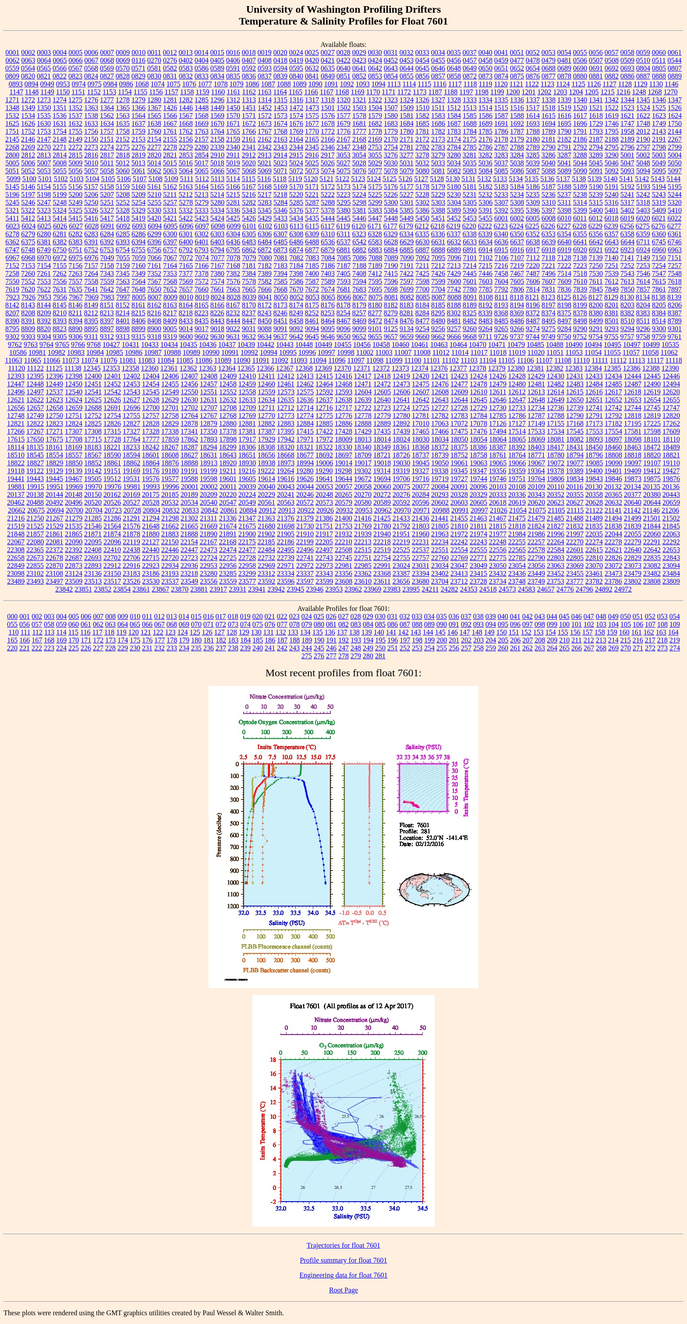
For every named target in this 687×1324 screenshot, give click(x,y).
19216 (246, 471)
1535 (44, 115)
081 (331, 624)
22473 (208, 549)
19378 (555, 471)
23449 (536, 573)
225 (73, 648)
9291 (596, 328)
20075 (401, 486)
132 (281, 632)
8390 (12, 321)
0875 (517, 76)
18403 (536, 447)
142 (403, 632)
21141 (613, 510)
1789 (549, 131)
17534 (555, 431)
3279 (438, 155)
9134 (407, 328)
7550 (12, 281)
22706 (131, 557)
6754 (123, 249)
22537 (420, 549)
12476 (440, 384)
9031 (249, 328)
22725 (228, 557)
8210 (60, 313)
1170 (373, 92)
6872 (265, 249)
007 (98, 616)
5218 (280, 194)
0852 (359, 76)
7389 (265, 273)
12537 (54, 392)
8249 (296, 313)
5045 (596, 163)
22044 (613, 534)
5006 (28, 163)
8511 (643, 321)
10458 (381, 344)
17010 (420, 423)
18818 (632, 455)
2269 (28, 147)
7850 (627, 289)
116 (85, 632)
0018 (249, 52)
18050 (459, 439)
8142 (12, 305)
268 (601, 648)
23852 (102, 589)
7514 (564, 273)
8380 (596, 313)
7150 (659, 257)
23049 (478, 565)
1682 (375, 123)
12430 (555, 376)
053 (662, 616)
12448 (35, 384)
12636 (305, 399)
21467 (497, 518)
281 (380, 656)
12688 (93, 407)
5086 (517, 171)
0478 (533, 60)
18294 (208, 447)
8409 (170, 321)
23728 (478, 581)
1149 (47, 92)
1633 (91, 123)
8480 (438, 321)
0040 (485, 52)
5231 (470, 194)
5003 (659, 155)
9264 (485, 328)
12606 (401, 392)
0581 (154, 68)
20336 (517, 494)
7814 (533, 289)
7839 (580, 289)
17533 (536, 431)
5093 (627, 171)
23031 (420, 565)
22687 (73, 557)
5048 (643, 163)
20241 (285, 494)
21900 (247, 534)
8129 (611, 297)
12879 (208, 423)
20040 (266, 486)
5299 (375, 202)
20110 (555, 486)
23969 (372, 589)
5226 (391, 194)
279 (356, 656)
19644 (343, 478)
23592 (266, 581)
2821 (170, 155)
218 (662, 640)
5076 (359, 171)
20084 (440, 486)
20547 (228, 502)
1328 (454, 99)
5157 (91, 186)
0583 (186, 68)
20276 (401, 494)
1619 (612, 115)
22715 (150, 557)
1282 (186, 99)
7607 (549, 281)
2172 (422, 139)
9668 (470, 336)
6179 (406, 226)
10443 (285, 344)
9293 (612, 328)
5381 (359, 210)
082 (343, 624)
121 (146, 632)
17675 (54, 439)
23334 (285, 573)
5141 (626, 178)
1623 (659, 115)
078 (294, 624)
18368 (420, 447)
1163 (264, 92)
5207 (107, 194)
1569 (217, 115)
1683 (391, 123)
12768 (228, 415)
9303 (28, 336)
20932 (344, 510)
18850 (73, 463)
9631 (233, 336)
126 (207, 632)
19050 (440, 463)
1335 (501, 99)
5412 (28, 218)
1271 (12, 99)
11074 (89, 360)
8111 (501, 297)
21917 (324, 534)
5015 (170, 163)
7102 (486, 257)
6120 (359, 226)
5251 (107, 202)
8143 (28, 305)
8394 (75, 321)
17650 (35, 439)
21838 (613, 526)
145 (440, 632)
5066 (217, 171)
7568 (170, 281)
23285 (228, 573)
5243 (659, 194)
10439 (246, 344)
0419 (296, 60)
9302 (13, 336)
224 (61, 648)
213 (601, 640)
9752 (580, 336)
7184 (296, 265)
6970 (44, 257)
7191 (407, 265)
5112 (202, 178)
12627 (131, 399)
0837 (265, 76)
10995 (288, 352)
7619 (12, 289)
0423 (359, 60)
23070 (594, 565)
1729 (596, 123)
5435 (312, 218)
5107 (140, 178)
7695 (375, 289)
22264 (555, 542)
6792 (186, 249)
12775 (324, 415)
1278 (123, 99)
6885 (407, 249)
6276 (659, 226)
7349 (138, 273)
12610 (478, 392)
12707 (208, 407)
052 (650, 616)
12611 (497, 392)
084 (368, 624)
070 (196, 624)
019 (245, 616)
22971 (285, 565)
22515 (363, 549)
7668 (280, 289)
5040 (549, 163)
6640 (564, 242)
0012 (170, 52)
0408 (265, 60)
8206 (675, 305)
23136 (93, 573)
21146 (651, 510)
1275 (75, 99)
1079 (237, 84)
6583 (375, 242)
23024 (401, 565)
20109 (536, 486)
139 (366, 632)
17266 (16, 431)
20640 (632, 502)
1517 (533, 107)
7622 (44, 289)
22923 (150, 565)
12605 (382, 392)
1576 (328, 115)
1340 (580, 99)
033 (417, 616)
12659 (73, 407)
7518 (580, 273)
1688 (470, 123)
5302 (422, 202)
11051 (554, 352)
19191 (189, 471)
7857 (643, 289)
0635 (328, 68)
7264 (91, 273)
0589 (217, 68)
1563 (123, 115)
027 (343, 616)
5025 (312, 163)
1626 (28, 123)
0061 (675, 52)
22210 (343, 542)
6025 (44, 226)
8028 (234, 297)
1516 (517, 107)
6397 (170, 242)
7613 (627, 281)
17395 (285, 431)
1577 (343, 115)
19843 (594, 478)
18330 (343, 447)
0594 (280, 68)
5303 (438, 202)
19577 (170, 478)
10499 (651, 344)
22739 (285, 557)
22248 (497, 542)
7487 (533, 273)
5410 (675, 210)
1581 (407, 115)
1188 (450, 92)
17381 (247, 431)
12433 (594, 376)
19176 (150, 471)
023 (294, 616)
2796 (627, 147)
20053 (324, 486)
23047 (459, 565)
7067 (170, 257)
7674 (328, 289)
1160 (218, 92)
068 (171, 624)
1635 (123, 123)
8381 (612, 313)
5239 (596, 194)
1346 (659, 99)
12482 (555, 384)
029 (368, 616)
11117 (655, 360)
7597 (407, 281)
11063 (13, 360)
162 (649, 632)
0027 (328, 52)
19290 (324, 471)
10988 (172, 352)
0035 (454, 52)
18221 (112, 447)
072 (221, 624)
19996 (170, 486)
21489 (594, 518)
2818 (123, 155)
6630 (422, 242)
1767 (265, 131)
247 (343, 648)
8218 (186, 313)
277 (331, 656)
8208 (28, 313)
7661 (217, 289)
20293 (440, 494)
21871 (93, 534)
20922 (306, 510)
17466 (440, 431)
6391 (91, 242)
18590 (112, 455)
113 (49, 632)
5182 (485, 186)
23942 (276, 589)
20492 (54, 502)
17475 (459, 431)
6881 (343, 249)
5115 (248, 178)
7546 (643, 273)
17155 (555, 423)
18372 (440, 447)
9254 (422, 328)
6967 (13, 257)
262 (527, 648)
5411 (12, 218)
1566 (170, 115)
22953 (208, 565)
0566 (60, 68)
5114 (233, 178)
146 (452, 632)
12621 (16, 399)
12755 (131, 415)
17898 (228, 439)
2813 (44, 155)
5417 (107, 218)
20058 (363, 486)
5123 (358, 178)
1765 (233, 131)
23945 (295, 589)
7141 (627, 257)
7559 (107, 281)
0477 (517, 60)
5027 (343, 163)
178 (171, 640)
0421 (328, 60)
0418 (280, 60)
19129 (54, 471)
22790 (536, 557)
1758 (123, 131)
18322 (324, 447)
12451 (93, 384)
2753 (375, 147)
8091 (470, 297)
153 (538, 632)
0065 (60, 60)
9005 (170, 328)
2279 (186, 147)
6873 (280, 249)
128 (232, 632)
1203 (560, 92)
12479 (497, 384)
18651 (247, 455)
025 (319, 616)
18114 (15, 447)
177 (159, 640)
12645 (478, 399)
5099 (14, 178)
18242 (150, 447)
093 (478, 624)
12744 (632, 407)
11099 (393, 360)
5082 (454, 171)
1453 (280, 107)
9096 (343, 328)
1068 (142, 84)
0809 (12, 76)
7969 (92, 297)
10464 (458, 344)
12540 (73, 392)
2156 (186, 139)
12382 (554, 368)
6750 (60, 249)
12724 (401, 407)
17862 (189, 439)
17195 (632, 423)
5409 (659, 210)
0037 (470, 52)
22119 (131, 542)
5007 (44, 163)
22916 (131, 565)
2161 (249, 139)
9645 (312, 336)
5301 (407, 202)
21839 (632, 526)
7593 (343, 281)
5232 (485, 194)
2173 (438, 139)
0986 (126, 84)
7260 (28, 273)
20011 (228, 486)
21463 (478, 518)
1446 (186, 107)
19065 (497, 463)
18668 (285, 455)
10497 (632, 344)
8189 (470, 305)
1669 (202, 123)
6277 (674, 226)
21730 (305, 526)
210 (564, 640)
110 (13, 632)
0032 (407, 52)
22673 (35, 557)
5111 (187, 178)
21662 (170, 526)
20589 (382, 502)
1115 (424, 84)
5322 (28, 210)
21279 (73, 518)
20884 (248, 510)
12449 (54, 384)
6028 (92, 226)
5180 (454, 186)
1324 (407, 99)
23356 (343, 573)
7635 (75, 289)
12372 (381, 368)
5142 (642, 178)
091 (454, 624)
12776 (343, 415)
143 (416, 632)
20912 (267, 510)
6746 (675, 242)
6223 (501, 226)
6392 (107, 242)
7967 (76, 297)
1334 (485, 99)
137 (342, 632)
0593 (265, 68)
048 (601, 616)
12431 (575, 376)
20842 (209, 510)
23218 (189, 573)
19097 (632, 463)
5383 (375, 210)
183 (233, 640)
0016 (233, 52)
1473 (312, 107)
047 (589, 616)
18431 (575, 447)
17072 (459, 423)
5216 (249, 194)
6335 (422, 234)
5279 (202, 202)
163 (661, 632)
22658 (16, 557)
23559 (228, 581)
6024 (28, 226)
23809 (671, 581)
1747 (627, 123)
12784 (478, 415)
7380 (217, 273)
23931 (237, 589)
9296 (643, 328)
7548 (675, 273)
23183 (131, 573)
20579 (343, 502)
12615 (575, 392)
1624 (675, 115)
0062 (13, 60)
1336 (517, 99)
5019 (233, 163)
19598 (208, 478)
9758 (643, 336)
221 (24, 648)
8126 (580, 297)
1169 (357, 92)
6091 (107, 226)
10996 (307, 352)
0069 (123, 60)
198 (417, 640)
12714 (305, 407)
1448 (202, 107)
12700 (150, 407)
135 (317, 632)
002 (37, 616)
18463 (632, 447)
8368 (501, 313)
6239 (611, 226)
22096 (112, 542)
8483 (485, 321)
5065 (202, 171)
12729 (478, 407)
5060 (123, 171)
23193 (170, 573)
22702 (112, 557)
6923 (627, 249)
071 (208, 624)
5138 (579, 178)
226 (86, 648)
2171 (407, 139)
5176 (391, 186)
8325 (470, 313)
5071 (280, 171)
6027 (76, 226)
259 (490, 648)
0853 (375, 76)
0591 (233, 68)
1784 (470, 131)
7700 (422, 289)
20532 (170, 502)
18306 (247, 447)
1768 (280, 131)
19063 (478, 463)
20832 (171, 510)
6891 (470, 249)
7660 (202, 289)
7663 (233, 289)
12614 (555, 392)
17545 (575, 431)
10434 (169, 344)
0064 (44, 60)
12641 (401, 399)
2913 (265, 155)
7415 (391, 273)
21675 (247, 526)
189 (306, 640)
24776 (565, 589)
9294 (627, 328)
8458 (296, 321)
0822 (60, 76)
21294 (150, 518)
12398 (73, 376)
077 (282, 624)
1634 (107, 123)
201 (454, 640)
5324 (60, 210)
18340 (363, 447)
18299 (228, 447)
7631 (60, 289)
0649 (470, 68)
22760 (440, 557)
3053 (343, 155)
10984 (95, 352)
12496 (16, 392)
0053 (549, 52)
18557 (73, 455)
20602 (440, 502)
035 (441, 616)
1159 (202, 92)
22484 (266, 549)
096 (515, 624)
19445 (54, 478)
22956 (228, 565)
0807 (675, 68)
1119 (485, 84)
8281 (407, 313)
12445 (652, 376)
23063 (555, 565)
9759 (659, 336)
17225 (652, 423)
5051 (12, 171)
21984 (517, 534)
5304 (454, 202)
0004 (60, 52)
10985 (114, 352)
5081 (438, 171)
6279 (28, 234)
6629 (407, 242)
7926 (28, 297)
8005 (139, 297)
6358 (627, 234)
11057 (631, 352)
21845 (671, 526)
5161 (154, 186)
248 (356, 648)
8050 (281, 297)
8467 (343, 321)
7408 (359, 273)
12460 (266, 384)
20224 (247, 494)
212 (589, 640)
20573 (324, 502)
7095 (439, 257)
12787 (536, 415)
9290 (580, 328)
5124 (374, 178)
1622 (643, 115)
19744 (478, 478)
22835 (652, 557)
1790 (564, 131)
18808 (613, 455)
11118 (674, 360)
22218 (382, 542)
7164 (170, 265)
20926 (325, 510)
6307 (280, 234)
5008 (60, 163)
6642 (596, 242)
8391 (28, 321)
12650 (575, 399)
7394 (280, 273)
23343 (324, 573)
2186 (580, 139)
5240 (612, 194)
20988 (441, 510)
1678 (328, 123)
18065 (517, 439)
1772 (328, 131)
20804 (151, 510)
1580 (391, 115)
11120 (16, 368)
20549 (247, 502)
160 (624, 632)
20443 (671, 494)
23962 (353, 589)
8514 (659, 321)
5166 (233, 186)
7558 (91, 281)
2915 (296, 155)
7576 (233, 281)
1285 (202, 99)
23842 (64, 589)
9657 (391, 336)
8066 (344, 297)
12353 (111, 368)
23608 (343, 581)
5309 (533, 202)
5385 (407, 210)
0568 (91, 68)
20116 (574, 486)
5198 (44, 194)
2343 (280, 147)
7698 (391, 289)
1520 (580, 107)
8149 (91, 305)
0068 (107, 60)
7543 (627, 273)
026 (331, 616)
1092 (347, 84)
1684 (407, 123)
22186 (285, 542)
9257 (454, 328)
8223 (202, 313)
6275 (643, 226)
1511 (438, 107)
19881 (16, 486)
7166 (202, 265)
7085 (344, 257)
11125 (54, 368)
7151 (674, 257)
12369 (323, 368)
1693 (533, 123)
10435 (188, 344)
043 (540, 616)
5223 (343, 194)
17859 (170, 439)
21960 (420, 534)
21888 (189, 534)
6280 (44, 234)
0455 (438, 60)
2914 (280, 155)
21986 (536, 534)
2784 (454, 147)
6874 (296, 249)
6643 (612, 242)
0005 (75, 52)
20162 (112, 494)
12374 (419, 368)
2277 (154, 147)
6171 (375, 226)
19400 (593, 471)
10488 (554, 344)
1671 (233, 123)
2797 (643, 147)
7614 (643, 281)
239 (245, 648)
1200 (513, 92)
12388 (651, 368)
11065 (32, 360)
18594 (131, 455)
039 (490, 616)
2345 (312, 147)
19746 (497, 478)
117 (97, 632)
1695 (564, 123)
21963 (440, 534)
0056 (596, 52)
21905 (285, 534)
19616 (285, 478)
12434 (613, 376)
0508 (612, 60)
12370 (342, 368)
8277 (375, 313)
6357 (612, 234)
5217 (265, 194)
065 (135, 624)
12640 (382, 399)
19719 (440, 478)
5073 (312, 171)
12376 (439, 368)
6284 (107, 234)
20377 (632, 494)
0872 (470, 76)
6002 (517, 218)
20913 (286, 510)
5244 (675, 194)
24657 (546, 589)
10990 (211, 352)
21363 (266, 518)
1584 (454, 115)
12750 (54, 415)
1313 (249, 99)
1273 (44, 99)
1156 (156, 92)
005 (73, 616)
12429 (536, 376)
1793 (596, 131)
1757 (107, 131)
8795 (12, 328)
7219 (517, 265)
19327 (420, 471)
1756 (91, 131)
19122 (35, 471)
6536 (328, 242)
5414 (60, 218)
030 (380, 616)
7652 (170, 289)
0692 (612, 68)
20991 (460, 510)
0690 (580, 68)
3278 (422, 155)
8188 (454, 305)
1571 (249, 115)
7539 (612, 273)
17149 (536, 423)
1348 (12, 107)
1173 (419, 92)
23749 (536, 581)
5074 (328, 171)
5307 (501, 202)
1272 (28, 99)
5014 (154, 163)
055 (12, 624)
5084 (485, 171)
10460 (400, 344)
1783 (454, 131)
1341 (596, 99)
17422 (324, 431)
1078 (221, 84)
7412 (375, 273)
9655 (375, 336)
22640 (632, 549)
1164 (280, 92)
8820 (44, 328)
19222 (266, 471)
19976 (112, 486)
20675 (36, 510)
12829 (170, 423)
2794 (596, 147)
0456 (454, 60)
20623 (555, 502)
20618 (497, 502)
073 (233, 624)
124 (182, 632)
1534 (28, 115)
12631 (208, 399)
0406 (233, 60)
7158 (107, 265)
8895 (91, 328)
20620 (536, 502)
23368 (382, 573)
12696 (131, 407)
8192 (485, 305)
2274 (107, 147)
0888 (659, 76)
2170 (391, 139)
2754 (391, 147)
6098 (218, 226)
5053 (44, 171)
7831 (549, 289)
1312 (233, 99)
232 (159, 648)
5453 (470, 218)
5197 (28, 194)
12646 (497, 399)
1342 (612, 99)
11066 (51, 360)
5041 (564, 163)
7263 (75, 273)
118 (109, 632)
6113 (296, 226)
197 (405, 640)
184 (245, 640)
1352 (75, 107)
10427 (111, 344)
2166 (328, 139)
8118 (517, 297)
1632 (75, 123)
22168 (228, 542)
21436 (420, 518)
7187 (343, 265)
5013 (138, 163)
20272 (382, 494)
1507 (391, 107)
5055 (60, 171)
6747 (12, 249)
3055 (375, 155)
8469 (359, 321)
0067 (92, 60)
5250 (91, 202)
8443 (217, 321)
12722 (363, 407)
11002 (364, 352)
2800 (12, 155)
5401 (612, 210)
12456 (189, 384)
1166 (311, 92)
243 (294, 648)
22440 (150, 549)
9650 (343, 336)
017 (221, 616)
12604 (363, 392)
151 (514, 632)
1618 (596, 115)
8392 (44, 321)
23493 (35, 581)
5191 (612, 186)
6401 (202, 242)
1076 (189, 84)
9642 (296, 336)
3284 (517, 155)
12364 (227, 368)
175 (135, 640)
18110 (671, 439)
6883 (375, 249)
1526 (675, 107)
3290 (612, 155)
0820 (28, 76)
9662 (438, 336)
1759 (138, 131)
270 (625, 648)
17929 (266, 439)
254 (429, 648)
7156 (75, 265)
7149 (643, 257)
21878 (131, 534)
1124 (563, 84)
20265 (343, 494)
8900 (154, 328)
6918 (549, 249)
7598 (422, 281)
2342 (265, 147)
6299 (154, 234)
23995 (411, 589)
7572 (202, 281)
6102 (265, 226)
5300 (391, 202)
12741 (594, 407)
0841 (312, 76)
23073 (632, 565)
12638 (343, 399)
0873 (485, 76)
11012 (441, 352)
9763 (31, 344)
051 (638, 616)
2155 (170, 139)
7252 (627, 265)
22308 (16, 549)
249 (368, 648)
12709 (247, 407)
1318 (328, 99)
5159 (123, 186)
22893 (93, 565)
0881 (596, 76)
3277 (407, 155)
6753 (107, 249)
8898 (123, 328)
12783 (459, 415)
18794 (575, 455)
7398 (296, 273)
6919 (564, 249)
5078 (391, 171)
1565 (154, 115)
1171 (388, 92)
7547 (659, 273)
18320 (285, 447)
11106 (525, 360)
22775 (497, 557)
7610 (580, 281)
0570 (123, 68)
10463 (439, 344)
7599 (438, 281)
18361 (401, 447)
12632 (228, 399)
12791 (594, 415)
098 (540, 624)
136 (330, 632)
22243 (478, 542)
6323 (359, 234)
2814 (60, 155)
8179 (359, 305)
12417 (363, 376)
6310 (328, 234)
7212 (438, 265)
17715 (93, 439)
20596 (420, 502)
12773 (285, 415)
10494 (593, 344)
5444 (328, 218)
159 (612, 632)
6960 (659, 249)
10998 (345, 352)
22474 (228, 549)
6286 (138, 234)
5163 (186, 186)
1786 (501, 131)
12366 (265, 368)
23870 (179, 589)
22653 (671, 549)
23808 (652, 581)
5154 (44, 186)
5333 (202, 210)
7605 (517, 281)
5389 (454, 210)
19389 (574, 471)
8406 (138, 321)
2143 (659, 131)
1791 (580, 131)
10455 (342, 344)
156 (575, 632)
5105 (108, 178)
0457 (470, 60)
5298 (359, 202)
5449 (407, 218)
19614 (266, 478)
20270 (363, 494)
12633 (247, 399)
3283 (501, 155)
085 (380, 624)
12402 (131, 376)
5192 (627, 186)
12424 (478, 376)
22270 (575, 542)
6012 (595, 218)
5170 (296, 186)
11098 (374, 360)
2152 (123, 139)
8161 (138, 305)
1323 (391, 99)
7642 (107, 289)
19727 (459, 478)
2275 (123, 147)
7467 (517, 273)
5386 (422, 210)
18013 (363, 439)
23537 (170, 581)
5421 (170, 218)
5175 (375, 186)
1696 (580, 123)
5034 (454, 163)
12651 (594, 399)
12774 (305, 415)
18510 (16, 455)
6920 (580, 249)
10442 (265, 344)
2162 (265, 139)
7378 (202, 273)
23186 (150, 573)
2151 (107, 139)
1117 (455, 84)
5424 (217, 218)
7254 (659, 265)
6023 (13, 226)
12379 (497, 368)
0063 (28, 60)
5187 (549, 186)
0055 (580, 52)
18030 (420, 439)
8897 (107, 328)
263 (540, 648)
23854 (122, 589)
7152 (12, 265)
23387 (401, 573)
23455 (575, 573)
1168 (342, 92)
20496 (73, 502)
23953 (334, 589)
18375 (459, 447)
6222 (485, 226)
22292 (671, 542)
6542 (359, 242)
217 (650, 640)
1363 (91, 107)
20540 (208, 502)
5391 (485, 210)
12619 (652, 392)
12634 (266, 399)
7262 (60, 273)
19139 (73, 471)
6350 (517, 234)
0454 (422, 60)
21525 (35, 526)
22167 (208, 542)
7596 (391, 281)
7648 (138, 289)
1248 (639, 92)
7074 (202, 257)
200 (441, 640)
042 (527, 616)
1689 (485, 123)
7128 (564, 257)
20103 (497, 486)
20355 (575, 494)
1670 (217, 123)
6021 (659, 218)
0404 (202, 60)
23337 (305, 573)
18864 (150, 463)
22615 (594, 549)
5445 (343, 218)
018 (233, 616)
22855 (35, 565)
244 (306, 648)
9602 (202, 336)
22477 (247, 549)
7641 (91, 289)
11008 (421, 352)
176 (147, 640)
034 (429, 616)
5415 (75, 218)
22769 (459, 557)
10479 (516, 344)
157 (587, 632)
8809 (28, 328)
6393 (123, 242)
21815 (497, 526)
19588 (189, 478)
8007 (155, 297)
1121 (516, 84)
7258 (12, 273)
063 (110, 624)
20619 (517, 502)
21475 (517, 518)
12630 (189, 399)
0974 (79, 84)
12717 (343, 407)
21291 (131, 518)
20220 (228, 494)
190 (319, 640)
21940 (382, 534)
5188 (564, 186)
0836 (249, 76)
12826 (112, 423)
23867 (160, 589)
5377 (312, 210)
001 (24, 616)
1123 (547, 84)
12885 (324, 423)
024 (306, 616)
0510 (643, 60)
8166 (217, 305)
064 (122, 624)
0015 (217, 52)
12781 (420, 415)
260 (503, 648)
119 (121, 632)
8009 (170, 297)
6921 (596, 249)
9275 (549, 328)
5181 (470, 186)
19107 (652, 463)
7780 (470, 289)
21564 (112, 526)
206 (515, 640)
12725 (420, 407)
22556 (497, 549)
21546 (93, 526)
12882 (266, 423)
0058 (627, 52)
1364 (107, 107)
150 (501, 632)
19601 (228, 478)
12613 (536, 392)
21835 (594, 526)
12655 (671, 399)
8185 (438, 305)
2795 (612, 147)
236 (208, 648)
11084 (165, 360)
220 (12, 648)
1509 (407, 107)
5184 (517, 186)
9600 (186, 336)
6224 (517, 226)
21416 (363, 518)
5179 (438, 186)
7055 (123, 257)
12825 (93, 423)
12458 (228, 384)
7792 (501, 289)
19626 (305, 478)
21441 (440, 518)
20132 (613, 486)
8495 (549, 321)
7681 (343, 289)
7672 (312, 289)
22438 (131, 549)
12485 (613, 384)
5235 (533, 194)
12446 (671, 376)
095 (503, 624)
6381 (44, 242)
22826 (613, 557)
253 (417, 648)
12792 (613, 415)
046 (576, 616)
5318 (643, 202)
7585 (280, 281)
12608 (440, 392)
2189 (627, 139)
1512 (454, 107)
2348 (359, 147)
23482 (652, 573)
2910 (217, 155)
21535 (73, 526)
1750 (675, 123)
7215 (485, 265)
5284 (280, 202)
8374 (549, 313)
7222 (564, 265)
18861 (112, 463)
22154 (189, 542)
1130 (655, 84)
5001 (627, 155)
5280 (217, 202)
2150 (91, 139)
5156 (75, 186)
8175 (312, 305)
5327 (107, 210)
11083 (146, 360)
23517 (112, 581)
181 (208, 640)
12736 (555, 407)
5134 (516, 178)
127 (219, 632)
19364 (536, 471)
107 (650, 624)
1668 (186, 123)
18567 (93, 455)
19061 (459, 463)
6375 (28, 242)
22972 (305, 565)
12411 (266, 376)
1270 (671, 92)
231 (147, 648)
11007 (402, 352)
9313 (123, 336)
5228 (422, 194)
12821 (16, 423)
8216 (154, 313)
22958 (247, 565)
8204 (643, 305)
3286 (549, 155)
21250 (35, 518)
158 (600, 632)
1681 (359, 123)
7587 (312, 281)
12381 (535, 368)
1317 (312, 99)
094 (490, 624)
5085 (501, 171)
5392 (501, 210)
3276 (391, 155)
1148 (32, 92)
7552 (28, 281)
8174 (296, 305)
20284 (420, 494)
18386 (478, 447)
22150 (170, 542)
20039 (247, 486)
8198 (564, 305)
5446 (359, 218)
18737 (420, 455)
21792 (401, 526)
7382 (233, 273)
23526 (131, 581)
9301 (675, 328)
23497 (54, 581)
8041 (265, 297)
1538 (91, 115)
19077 (575, 463)
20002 (209, 486)
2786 (485, 147)
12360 (150, 368)
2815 (75, 155)
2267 (675, 139)
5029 (375, 163)
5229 (438, 194)
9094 (312, 328)
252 (405, 648)
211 (576, 640)
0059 (643, 52)
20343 (536, 494)
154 (550, 632)
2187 (596, 139)
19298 (343, 471)
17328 (150, 431)
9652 (359, 336)
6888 (438, 249)
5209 (138, 194)
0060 (659, 52)
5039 (533, 163)
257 (466, 648)
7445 (470, 273)
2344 (296, 147)
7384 (249, 273)
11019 (516, 352)
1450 (233, 107)
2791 (564, 147)
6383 (75, 242)
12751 (73, 415)
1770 (312, 131)
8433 (186, 321)
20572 (305, 502)
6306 (265, 234)
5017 (202, 163)
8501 (612, 321)
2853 (186, 155)
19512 (112, 478)
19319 (401, 471)
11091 (260, 360)
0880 (580, 76)
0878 (564, 76)
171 (86, 640)
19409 (632, 471)
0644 (407, 68)
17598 (652, 431)
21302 (189, 518)
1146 (671, 84)
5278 (186, 202)
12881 (247, 423)
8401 (123, 321)
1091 (331, 84)
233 (171, 648)
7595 (375, 281)
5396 (533, 210)
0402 (186, 60)
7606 (533, 281)
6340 (501, 234)
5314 (580, 202)
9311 (91, 336)
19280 (304, 471)
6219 (453, 226)
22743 (324, 557)
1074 (158, 84)
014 (184, 616)
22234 (440, 542)
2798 (659, 147)
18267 (170, 447)
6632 (454, 242)
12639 (363, 399)
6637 (517, 242)
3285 (533, 155)
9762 (15, 344)
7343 (107, 273)
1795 (612, 131)
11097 (356, 360)
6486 (296, 242)
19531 (131, 478)
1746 (612, 123)
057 (37, 624)
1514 (485, 107)
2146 (28, 139)
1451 (249, 107)
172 (98, 640)
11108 (562, 360)
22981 (343, 565)
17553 (594, 431)
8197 (549, 305)
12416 (343, 376)
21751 (324, 526)
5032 (422, 163)
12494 (671, 384)
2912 (249, 155)
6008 (549, 218)
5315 (596, 202)
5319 (659, 202)
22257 (536, 542)
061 (86, 624)
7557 (75, 281)
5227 (407, 194)
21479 (536, 518)
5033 (438, 163)
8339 (485, 313)
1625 (12, 123)
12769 (247, 415)
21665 (189, 526)
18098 (632, 439)
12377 (458, 368)
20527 (131, 502)
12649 (555, 399)
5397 (549, 210)
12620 (671, 392)
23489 (16, 581)
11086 (203, 360)
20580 (363, 502)
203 (478, 640)
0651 (501, 68)
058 (49, 624)
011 (147, 616)
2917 (328, 155)
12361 (169, 368)
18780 (555, 455)
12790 (575, 415)
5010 (91, 163)
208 (540, 640)
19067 (536, 463)
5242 (643, 194)
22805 (575, 557)
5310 (549, 202)
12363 (207, 368)
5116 (264, 178)
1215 (608, 92)
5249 (75, 202)
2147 (44, 139)
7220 (533, 265)
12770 (266, 415)
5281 (233, 202)
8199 (580, 305)
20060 (382, 486)
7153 (28, 265)
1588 (517, 115)
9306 (76, 336)
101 (576, 624)
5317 (627, 202)
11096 (336, 360)
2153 (138, 139)
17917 (247, 439)
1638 (154, 123)
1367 (154, 107)
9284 (564, 328)
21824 (536, 526)
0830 (154, 76)
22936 (189, 565)
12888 (363, 423)
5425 (233, 218)
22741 (305, 557)
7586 (296, 281)
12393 (16, 376)
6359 (643, 234)
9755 (611, 336)
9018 (217, 328)
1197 (466, 92)
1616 (564, 115)
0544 (674, 60)
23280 (208, 573)
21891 (228, 534)
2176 (485, 139)
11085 (184, 360)
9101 (375, 328)
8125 (564, 297)
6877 (312, 249)
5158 (107, 186)
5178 (422, 186)
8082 (407, 297)
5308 (517, 202)
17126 (497, 423)
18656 (266, 455)
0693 (627, 68)
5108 (156, 178)
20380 (652, 494)
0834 (217, 76)
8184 (422, 305)
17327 (131, 431)
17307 (73, 431)
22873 (73, 565)
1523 (627, 107)
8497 (564, 321)
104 (613, 624)
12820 (671, 415)
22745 (343, 557)
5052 (28, 171)
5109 (171, 178)
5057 (91, 171)
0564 (28, 68)
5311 (564, 202)
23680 (420, 581)
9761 (674, 336)
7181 (249, 265)
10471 (497, 344)
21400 (343, 518)
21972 (459, 534)
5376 (296, 210)
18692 (324, 455)
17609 (671, 431)
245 (319, 648)
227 (98, 648)
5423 (202, 218)
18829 (54, 463)
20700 (74, 510)
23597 (305, 581)
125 (195, 632)
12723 (382, 407)
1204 (576, 92)
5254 (138, 202)
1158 (187, 92)
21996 (555, 534)
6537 (343, 242)
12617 (613, 392)
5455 (485, 218)
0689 (564, 68)
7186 (328, 265)
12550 (189, 392)
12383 (574, 368)
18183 (93, 447)
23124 (73, 573)
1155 (140, 92)
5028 (359, 163)
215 (625, 640)
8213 (107, 313)
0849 (328, 76)
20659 (671, 502)
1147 (16, 92)
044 (552, 616)
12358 (130, 368)
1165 (295, 92)
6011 (580, 218)
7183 (280, 265)
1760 (154, 131)
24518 (488, 589)
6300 (170, 234)
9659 (407, 336)
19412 (651, 471)
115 (73, 632)
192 (343, 640)
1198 (482, 92)
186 (270, 640)
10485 (535, 344)
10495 (612, 344)
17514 (517, 431)
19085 (594, 463)
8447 (249, 321)
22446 (170, 549)
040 (503, 616)
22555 (478, 549)
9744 (532, 336)
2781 (407, 147)
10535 (670, 344)
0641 (359, 68)
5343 (249, 210)
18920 (228, 463)
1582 (422, 115)
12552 (228, 392)
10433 (150, 344)
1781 (422, 131)
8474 (391, 321)
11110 (581, 360)
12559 (266, 392)
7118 (548, 257)
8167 (233, 305)
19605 (247, 478)
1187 (435, 92)
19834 (575, 478)
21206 (670, 510)
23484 (671, 573)
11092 (279, 360)
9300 (659, 328)
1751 (12, 131)
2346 (328, 147)
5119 (295, 178)
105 (625, 624)
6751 (75, 249)
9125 (391, 328)
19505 (93, 478)
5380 (343, 210)
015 (196, 616)
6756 (154, 249)
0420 (312, 60)
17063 (440, 423)
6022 (674, 218)
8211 (75, 313)
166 (24, 640)
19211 (227, 471)
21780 (382, 526)
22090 (73, 542)
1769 (296, 131)
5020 (249, 163)
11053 (574, 352)
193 (356, 640)
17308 (93, 431)
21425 (382, 518)
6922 (612, 249)
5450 (422, 218)
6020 (643, 218)
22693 (93, 557)
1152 (94, 92)
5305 (470, 202)
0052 (533, 52)
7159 (123, 265)
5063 (170, 171)
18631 (208, 455)
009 (122, 616)
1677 (312, 123)
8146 (75, 305)
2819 (138, 155)
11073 (70, 360)
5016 (186, 163)
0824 (91, 76)
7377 (186, 273)
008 (110, 616)
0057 (612, 52)
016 (208, 616)
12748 (16, 415)
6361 (675, 234)
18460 (613, 447)
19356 (497, 471)
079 (306, 624)
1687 (454, 123)
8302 (454, 313)
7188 (359, 265)
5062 (154, 171)
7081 (281, 257)
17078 (478, 423)
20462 (16, 502)
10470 (477, 344)
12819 (652, 415)
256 (454, 648)
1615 (549, 115)
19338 (439, 471)
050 (625, 616)
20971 (421, 510)
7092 (423, 257)
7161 (154, 265)
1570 (233, 115)
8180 (375, 305)
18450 (594, 447)
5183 (501, 186)
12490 (652, 384)
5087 (533, 171)
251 (392, 648)
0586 (202, 68)
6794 (217, 249)
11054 (593, 352)
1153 (109, 92)
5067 (233, 171)
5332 (186, 210)
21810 (459, 526)
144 (428, 632)
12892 (401, 423)
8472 (375, 321)
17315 (112, 431)
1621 (627, 115)
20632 (613, 502)
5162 (170, 186)
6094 (155, 226)
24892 (604, 589)
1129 (640, 84)
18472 (652, 447)
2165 (312, 139)
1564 (138, 115)
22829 (632, 557)
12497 (35, 392)
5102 (61, 178)
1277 (107, 99)
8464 (328, 321)
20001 (189, 486)
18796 (594, 455)
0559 (12, 68)
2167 (343, 139)
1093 (363, 84)
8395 (91, 321)
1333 (470, 99)
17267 (35, 431)
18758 (478, 455)
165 (12, 640)
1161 (233, 92)
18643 (228, 455)
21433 (401, 518)
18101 (652, 439)
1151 (78, 92)
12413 (305, 376)
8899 (138, 328)
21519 (16, 526)
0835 (233, 76)
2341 (249, 147)
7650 (154, 289)
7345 (123, 273)
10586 (18, 352)
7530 (596, 273)
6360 (659, 234)
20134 (632, 486)
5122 (342, 178)
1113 (394, 84)
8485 (501, 321)
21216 (16, 518)
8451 (280, 321)
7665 (249, 289)
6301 (186, 234)
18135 (35, 447)
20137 (16, 494)
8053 (312, 297)
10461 (419, 344)
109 (674, 624)
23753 (555, 581)
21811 (478, 526)
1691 (501, 123)
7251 (612, 265)
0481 (564, 60)
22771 (478, 557)
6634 (485, 242)
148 (477, 632)
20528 (150, 502)
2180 (533, 139)
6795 (233, 249)
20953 (363, 510)
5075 (343, 171)
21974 (478, 534)
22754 (382, 557)
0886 (627, 76)
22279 (632, 542)
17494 (497, 431)
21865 (73, 534)
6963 (675, 249)
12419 (401, 376)
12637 (324, 399)
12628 (150, 399)
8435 (202, 321)
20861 (228, 510)
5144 (673, 178)
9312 (107, 336)
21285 (93, 518)
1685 (422, 123)
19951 (55, 486)
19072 (555, 463)
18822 (16, 463)
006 (86, 616)
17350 (208, 431)
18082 (575, 439)
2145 (12, 139)
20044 (305, 486)
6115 (312, 226)
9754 (595, 336)
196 (392, 640)
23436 (517, 573)
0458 (485, 60)
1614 (533, 115)
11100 (412, 360)
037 (466, 616)
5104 (92, 178)
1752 (28, 131)
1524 (643, 107)
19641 (324, 478)
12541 (93, 392)
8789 (675, 321)
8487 (533, 321)
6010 (564, 218)
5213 (202, 194)
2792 (580, 147)
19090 (613, 463)
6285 (123, 234)
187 (282, 640)
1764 (217, 131)
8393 (60, 321)
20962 (383, 510)
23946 (314, 589)
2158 (217, 139)
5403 (643, 210)
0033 (422, 52)
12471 (363, 384)
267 (589, 648)
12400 (93, 376)
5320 (675, 202)
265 (564, 648)
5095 (659, 171)
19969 (74, 486)
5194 (659, 186)
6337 (454, 234)
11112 (618, 360)
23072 (613, 565)
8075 (375, 297)
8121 (532, 297)
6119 (343, 226)
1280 (154, 99)
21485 (555, 518)
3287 (564, 155)
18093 (594, 439)
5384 (391, 210)
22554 (459, 549)
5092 (612, 171)
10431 (130, 344)
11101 (431, 360)
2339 (217, 147)
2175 (470, 139)
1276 (91, 99)
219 (674, 640)
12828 (150, 423)
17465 (420, 431)
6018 (611, 218)
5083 (470, 171)
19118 (16, 471)
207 (527, 640)
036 (454, 616)
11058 (650, 352)
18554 (54, 455)
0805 (659, 68)
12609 (459, 392)
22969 (266, 565)
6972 (60, 257)
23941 (257, 589)
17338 (170, 431)
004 (61, 616)
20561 (266, 502)
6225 (532, 226)
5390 (470, 210)
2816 (91, 155)
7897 (675, 289)
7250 (596, 265)
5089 (564, 171)
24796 (584, 589)
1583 (438, 115)
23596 (285, 581)
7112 (533, 257)
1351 (60, 107)
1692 (517, 123)
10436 (207, 344)
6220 (469, 226)
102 (589, 624)
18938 (266, 463)
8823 (60, 328)
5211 (170, 194)
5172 (328, 186)
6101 (249, 226)
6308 (296, 234)
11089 (222, 360)
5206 (91, 194)
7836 (564, 289)
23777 (575, 581)
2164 (296, 139)
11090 (241, 360)
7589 (328, 281)
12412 (285, 376)
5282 (249, 202)
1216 (623, 92)
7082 (297, 257)
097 (527, 624)
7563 (123, 281)
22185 (266, 542)
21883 (170, 534)
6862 (249, 249)
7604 (501, 281)
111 (26, 632)
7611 (595, 281)
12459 (247, 384)
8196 (533, 305)
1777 (359, 131)
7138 (580, 257)
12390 (670, 368)
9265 (501, 328)
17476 (478, 431)
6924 (643, 249)
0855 (407, 76)
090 (441, 624)
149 (489, 632)
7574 (217, 281)
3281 (470, 155)
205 (503, 640)
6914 (485, 249)
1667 (170, 123)
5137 (563, 178)
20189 (189, 494)
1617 (580, 115)
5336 (233, 210)
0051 (517, 52)
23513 (93, 581)
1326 (422, 99)
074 (245, 624)
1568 (202, 115)
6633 (470, 242)
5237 (564, 194)
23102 (35, 573)
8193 (501, 305)
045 (564, 616)
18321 (305, 447)
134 (305, 632)
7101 (470, 257)
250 (380, 648)
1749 (659, 123)
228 (110, 648)
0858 (454, 76)
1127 (609, 84)
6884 (391, 249)
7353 (170, 273)
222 (37, 648)
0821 (44, 76)
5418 (123, 218)
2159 (233, 139)
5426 (249, 218)
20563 (285, 502)
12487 (632, 384)
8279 (391, 313)
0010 (138, 52)
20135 (651, 486)
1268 (655, 92)
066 (147, 624)
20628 (594, 502)
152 (526, 632)
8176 (328, 305)
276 (319, 656)
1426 (170, 107)
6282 (75, 234)
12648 (536, 399)
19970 (93, 486)
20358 (594, 494)
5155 (60, 186)
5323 (44, 210)
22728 (247, 557)
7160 (138, 265)
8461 (312, 321)
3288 (580, 155)
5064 (186, 171)
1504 (375, 107)
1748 (643, 123)
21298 (170, 518)
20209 (208, 494)
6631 (438, 242)
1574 (296, 115)
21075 (537, 510)
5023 (280, 163)
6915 (501, 249)
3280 (454, 155)
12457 (208, 384)
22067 (16, 542)
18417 (555, 447)
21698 (285, 526)
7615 (659, 281)
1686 (438, 123)
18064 (497, 439)
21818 (517, 526)
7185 (312, 265)
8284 (422, 313)
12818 (632, 415)
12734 (536, 407)
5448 (391, 218)
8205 (659, 305)
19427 (671, 471)
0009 (123, 52)
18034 (440, 439)
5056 (75, 171)
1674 (280, 123)
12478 (478, 384)
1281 (170, 99)
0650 (485, 68)
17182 (613, 423)
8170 (249, 305)
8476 (407, 321)
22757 (420, 557)
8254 (343, 313)
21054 (518, 510)
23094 (671, 565)
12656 (16, 407)
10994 (268, 352)
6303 (217, 234)
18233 (131, 447)
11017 (478, 352)
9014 (186, 328)
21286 (112, 518)
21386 (324, 518)
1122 (531, 84)
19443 (35, 478)
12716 (324, 407)
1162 (249, 92)
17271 (54, 431)
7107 (517, 257)
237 (221, 648)
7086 (360, 257)
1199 (497, 92)
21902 (266, 534)
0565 (44, 68)
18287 (189, 447)
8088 (454, 297)
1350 (44, 107)
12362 (188, 368)
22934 (170, 565)
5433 (280, 218)
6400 (186, 242)
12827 (131, 423)
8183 (407, 305)
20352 (555, 494)
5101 (45, 178)
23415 (478, 573)
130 (256, 632)
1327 (438, 99)
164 (673, 632)
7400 (312, 273)
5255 (154, 202)
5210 (154, 194)
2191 (659, 139)
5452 (454, 218)
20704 (94, 510)
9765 (62, 344)
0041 (501, 52)
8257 (359, 313)
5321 (12, 210)
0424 (375, 60)
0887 (643, 76)
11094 (317, 360)
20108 (517, 486)
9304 (44, 336)
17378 (228, 431)
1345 (643, 99)
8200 (596, 305)
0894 (32, 84)
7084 (328, 257)
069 (184, 624)
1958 (627, 131)
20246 (305, 494)
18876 (170, 463)
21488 (575, 518)
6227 (564, 226)
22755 (401, 557)
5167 (249, 186)
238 (233, 648)
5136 (547, 178)
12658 (54, 407)
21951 (401, 534)
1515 (501, 107)
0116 (138, 60)
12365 (246, 368)
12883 (285, 423)
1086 (252, 84)
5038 (517, 163)
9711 (485, 336)
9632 (249, 336)
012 (159, 616)
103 (601, 624)
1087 (268, 84)
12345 (92, 368)
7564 (138, 281)
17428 (343, 431)
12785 (497, 415)
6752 (91, 249)
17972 (324, 439)
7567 (154, 281)
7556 (60, 281)
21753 (343, 526)
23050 (497, 565)
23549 (189, 581)
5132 (484, 178)
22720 (170, 557)
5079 (407, 171)
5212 (186, 194)
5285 (296, 202)
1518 (549, 107)
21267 (54, 518)
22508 (343, 549)
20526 (112, 502)
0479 (549, 60)
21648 (150, 526)
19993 (151, 486)
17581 (632, 431)
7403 (328, 273)
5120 (311, 178)
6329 (391, 234)
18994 (305, 463)
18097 (613, 439)
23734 (497, 581)
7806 (517, 289)
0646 (438, 68)
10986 (133, 352)
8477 (422, 321)
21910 (305, 534)
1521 (596, 107)
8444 (233, 321)
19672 (363, 478)
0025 (312, 52)
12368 (304, 368)
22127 (150, 542)
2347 (343, 147)
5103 (77, 178)
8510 (627, 321)
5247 (44, 202)
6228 (580, 226)
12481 (536, 384)
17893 (208, 439)
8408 (154, 321)
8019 (202, 297)
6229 (595, 226)
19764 (536, 478)
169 (61, 640)
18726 (401, 455)
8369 (517, 313)
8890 (75, 328)
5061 (138, 171)
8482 (470, 321)
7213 (454, 265)
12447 (16, 384)
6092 (123, 226)
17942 (285, 439)
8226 (217, 313)
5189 (580, 186)
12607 (420, 392)
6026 (60, 226)
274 (674, 648)
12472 (382, 384)
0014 (202, 52)
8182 (391, 305)
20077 (420, 486)
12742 (613, 407)
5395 (517, 210)
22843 (671, 557)
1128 (625, 84)
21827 (555, 526)
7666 (265, 289)
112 (37, 632)
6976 (92, 257)
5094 (643, 171)
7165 (186, 265)
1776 (343, 131)
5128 (437, 178)
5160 (138, 186)
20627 (575, 502)
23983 (391, 589)
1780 (407, 131)
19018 (382, 463)
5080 (422, 171)
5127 (421, 178)
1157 (171, 92)
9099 (359, 328)
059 (61, 624)
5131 (468, 178)
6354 (564, 234)
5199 (60, 194)
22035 (594, 534)
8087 (439, 297)
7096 (454, 257)
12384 (593, 368)
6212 (422, 226)
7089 (391, 257)
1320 (343, 99)
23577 (247, 581)
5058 (107, 171)
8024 (218, 297)
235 (196, 648)
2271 (60, 147)
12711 (266, 407)
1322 (375, 99)
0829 (138, 76)
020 (257, 616)
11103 (469, 360)
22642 (652, 549)
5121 (326, 178)
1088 (284, 84)
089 (429, 624)
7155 (60, 265)
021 (270, 616)
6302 (202, 234)
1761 (170, 131)
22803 (555, 557)
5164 (202, 186)
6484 (265, 242)
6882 (359, 249)
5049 (659, 163)
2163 (280, 139)
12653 (632, 399)
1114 (409, 84)
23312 (266, 573)
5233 (501, 194)
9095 (328, 328)
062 (98, 624)
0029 (359, 52)
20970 (402, 510)
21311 (208, 518)
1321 (359, 99)
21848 (16, 534)
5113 (217, 178)
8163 (170, 305)
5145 (12, 186)
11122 (35, 368)
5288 (328, 202)
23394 (420, 573)
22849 (16, 565)
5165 (217, 186)
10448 (304, 344)
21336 (228, 518)
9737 (517, 336)
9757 (627, 336)
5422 (186, 218)
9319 (170, 336)
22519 (382, 549)
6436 (233, 242)
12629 (170, 399)
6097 (202, 226)
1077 (205, 84)
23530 (150, 581)
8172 (265, 305)
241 (270, 648)
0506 (580, 60)
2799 (675, 147)
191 (331, 640)
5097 (675, 171)
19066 (517, 463)
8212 (91, 313)
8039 (249, 297)
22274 (594, 542)
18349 (382, 447)
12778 (363, 415)
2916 (312, 155)
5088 (549, 171)
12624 (73, 399)
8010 (186, 297)
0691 (596, 68)
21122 (593, 510)
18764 (517, 455)
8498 (580, 321)
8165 (202, 305)
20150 (93, 494)
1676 (296, 123)
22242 (459, 542)
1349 (28, 107)
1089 (300, 84)
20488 (35, 502)
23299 (247, 573)
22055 (632, 534)
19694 (382, 478)
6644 (627, 242)
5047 (627, 163)
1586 (485, 115)
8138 (659, 297)
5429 (265, 218)
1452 (265, 107)
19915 (35, 486)
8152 (123, 305)
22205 (324, 542)
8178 (343, 305)
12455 (170, 384)
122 (158, 632)
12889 (382, 423)
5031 (407, 163)
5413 (44, 218)
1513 (470, 107)
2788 (517, 147)
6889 (454, 249)
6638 (533, 242)
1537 (75, 115)
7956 (60, 297)
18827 (35, 463)
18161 (54, 447)
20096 (478, 486)
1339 (564, 99)
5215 (233, 194)
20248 (324, 494)
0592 (249, 68)
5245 (12, 202)
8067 (360, 297)
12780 (401, 415)
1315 (280, 99)
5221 (312, 194)
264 (552, 648)
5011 (106, 163)
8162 (154, 305)
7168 (233, 265)
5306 (485, 202)
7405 (343, 273)
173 (110, 640)
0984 (110, 84)
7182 (265, 265)
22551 (440, 549)
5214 (217, 194)
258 (478, 648)
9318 (154, 336)
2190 (643, 139)
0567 (75, 68)
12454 (150, 384)
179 (184, 640)
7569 (186, 281)
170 (73, 640)
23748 (517, 581)
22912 (112, 565)
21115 (575, 510)
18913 (208, 463)
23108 (54, 573)
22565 (517, 549)
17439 (401, 431)
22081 (54, 542)
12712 (285, 407)
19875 (652, 478)
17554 (613, 431)
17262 (671, 423)
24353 (469, 589)
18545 (35, 455)
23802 (632, 581)
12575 (305, 392)
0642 (375, 68)
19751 (517, 478)
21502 (671, 518)
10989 (191, 352)
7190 (391, 265)
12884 (305, 423)
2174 (454, 139)
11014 (459, 352)
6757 (170, 249)
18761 (497, 455)
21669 (208, 526)
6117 (327, 226)
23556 (208, 581)
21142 (632, 510)
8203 (627, 305)
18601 (150, 455)
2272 (75, 147)
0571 (138, 68)
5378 (328, 210)
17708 (73, 439)
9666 (454, 336)
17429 (363, 431)
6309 (312, 234)
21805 (440, 526)
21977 (497, 534)
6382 (60, 242)
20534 (189, 502)
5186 (533, 186)
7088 (375, 257)
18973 (285, 463)
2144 (675, 131)
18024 (401, 439)
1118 (470, 84)
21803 (420, 526)
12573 (285, 392)
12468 (343, 384)
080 (319, 624)
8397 (107, 321)
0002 (28, 52)
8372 (533, 313)
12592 (324, 392)
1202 (545, 92)
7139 (595, 257)
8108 (486, 297)
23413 (459, 573)
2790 (549, 147)
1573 (280, 115)
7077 (218, 257)
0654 (533, 68)
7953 (44, 297)
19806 (555, 478)
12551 (208, 392)
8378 (580, 313)
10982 (56, 352)
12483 (575, 384)
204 (490, 640)
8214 (123, 313)
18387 (497, 447)
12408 (208, 376)
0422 (343, 60)
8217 (170, 313)
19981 (132, 486)
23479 (632, 573)
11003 (383, 352)
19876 (671, 478)
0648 (454, 68)
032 (405, 616)
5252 (123, 202)
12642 (420, 399)
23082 (652, 565)
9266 (517, 328)
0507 (596, 60)
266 (576, 648)
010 (135, 616)
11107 (543, 360)
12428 (517, 376)
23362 (363, 573)
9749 (548, 336)
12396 (54, 376)
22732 (266, 557)
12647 (517, 399)
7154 (44, 265)
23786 (613, 581)
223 (49, 648)
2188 (612, 139)
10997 (326, 352)
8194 (517, 305)
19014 (343, 463)
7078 (234, 257)
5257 (170, 202)
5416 (91, 218)
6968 (28, 257)
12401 (112, 376)
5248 (60, 202)
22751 (363, 557)
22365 (35, 549)
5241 (627, 194)
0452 (391, 60)
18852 (93, 463)
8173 (280, 305)
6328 (375, 234)
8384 (659, 313)
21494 (613, 518)
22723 (189, 557)
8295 (438, 313)
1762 (186, 131)
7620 (28, 289)
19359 (516, 471)
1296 (217, 99)
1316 (296, 99)
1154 (124, 92)
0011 (154, 52)
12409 (228, 376)
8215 (138, 313)
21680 (266, 526)
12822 (35, 423)
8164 (186, 305)
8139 (674, 297)
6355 (580, 234)
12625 (93, 399)
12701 (170, 407)
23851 (83, 589)
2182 (564, 139)
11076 (108, 360)
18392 (517, 447)
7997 (123, 297)
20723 (113, 510)
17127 (517, 423)
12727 (440, 407)
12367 (285, 368)
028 (356, 616)
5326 (91, 210)
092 (466, 624)
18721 (382, 455)
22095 (93, 542)
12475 (420, 384)
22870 (54, 565)
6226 (548, 226)
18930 (247, 463)
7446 (485, 273)
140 (379, 632)
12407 (189, 376)
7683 (359, 289)
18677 (305, 455)
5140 (610, 178)
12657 (35, 407)
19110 (671, 463)
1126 (594, 84)
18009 (343, 439)
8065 (328, 297)
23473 (613, 573)
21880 (150, 534)
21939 (363, 534)
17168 (575, 423)
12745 (652, 407)
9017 (202, 328)
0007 (107, 52)
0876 (533, 76)
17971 (305, 439)
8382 (627, 313)
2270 (44, 147)
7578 (249, 281)
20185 (170, 494)
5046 (612, 163)
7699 (407, 289)
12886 (343, 423)
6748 (28, 249)
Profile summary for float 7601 (343, 1260)
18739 (440, 455)
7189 (375, 265)
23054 (517, 565)
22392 (73, 549)
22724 (208, 557)
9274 (533, 328)
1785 (485, 131)
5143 (658, 178)
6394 (138, 242)
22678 (54, 557)
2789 (533, 147)
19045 (420, 463)
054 (674, 616)
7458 (501, 273)
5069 (265, 171)
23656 (401, 581)
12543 (131, 392)
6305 (249, 234)
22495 (285, 549)
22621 (613, 549)
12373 (400, 368)
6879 (328, 249)
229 (122, 648)
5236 (549, 194)
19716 (420, 478)
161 (636, 632)
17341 (189, 431)
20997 (479, 510)
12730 (497, 407)
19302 (362, 471)
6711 (643, 242)
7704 (438, 289)
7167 (217, 265)
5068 (249, 171)
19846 (613, 478)
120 (133, 632)
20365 (613, 494)
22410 (112, 549)
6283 (91, 234)
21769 (363, 526)
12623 (54, 399)
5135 (531, 178)
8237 (249, 313)
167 (37, 640)
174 (122, 640)
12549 (170, 392)
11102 (450, 360)
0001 (12, 52)
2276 (138, 147)
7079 (249, 257)
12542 (112, 392)
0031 (391, 52)
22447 (189, 549)
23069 (575, 565)
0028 (343, 52)
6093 (139, 226)
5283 (265, 202)
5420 (154, 218)
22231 (420, 542)
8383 (643, 313)
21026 (498, 510)
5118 (280, 178)
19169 (131, 471)
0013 (186, 52)
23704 (440, 581)
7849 (612, 289)
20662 (16, 510)
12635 (285, 399)
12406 (170, 376)
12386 (632, 368)
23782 (594, 581)
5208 (123, 194)
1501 (328, 107)
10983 (76, 352)
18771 (536, 455)
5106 (124, 178)
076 (270, 624)
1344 (627, 99)
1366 (138, 107)
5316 (612, 202)
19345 (458, 471)
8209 (44, 313)
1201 (529, 92)
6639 (549, 242)
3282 (485, 155)
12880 (228, 423)
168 (49, 640)
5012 (123, 163)
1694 (549, 123)
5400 (596, 210)
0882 (612, 76)
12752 (93, 415)
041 (515, 616)
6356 (596, 234)
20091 (459, 486)
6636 (501, 242)
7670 (296, 289)
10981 (37, 352)
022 (282, 616)
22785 (517, 557)
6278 (12, 234)
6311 (343, 234)
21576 (131, 526)
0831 (170, 76)
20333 (497, 494)
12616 (594, 392)
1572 (265, 115)
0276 (170, 60)
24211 (430, 589)
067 (159, 624)
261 (515, 648)
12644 (459, 399)
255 (441, 648)
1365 (123, 107)
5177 (407, 186)
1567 (186, 115)
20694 (55, 510)
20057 (343, 486)
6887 (422, 249)
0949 (47, 84)
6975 (76, 257)
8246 (280, 313)
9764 (46, 344)
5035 (470, 163)
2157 (202, 139)
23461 (594, 573)
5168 (265, 186)
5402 (627, 210)
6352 (533, 234)
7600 (454, 281)
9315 (138, 336)
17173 (594, 423)
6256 (627, 226)
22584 (555, 549)
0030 (375, 52)
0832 (186, 76)
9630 (217, 336)
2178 (501, 139)
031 (392, 616)
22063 (671, 534)
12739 (575, 407)
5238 (580, 194)
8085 (423, 297)
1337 (533, 99)
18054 (478, 439)
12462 (305, 384)
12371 (362, 368)
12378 (477, 368)
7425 (422, 273)
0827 (107, 76)
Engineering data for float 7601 (344, 1275)
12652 (613, 399)
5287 (312, 202)
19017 (363, 463)
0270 (154, 60)
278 (343, 656)
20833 (190, 510)
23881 (199, 589)
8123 (548, 297)
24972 (623, 589)
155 (563, 632)
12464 (324, 384)
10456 (362, 344)
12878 (189, 423)
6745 (659, 242)
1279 (138, 99)
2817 (107, 155)
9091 (280, 328)
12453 (131, 384)
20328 (459, 494)
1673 (265, 123)
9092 (296, 328)
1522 (612, 107)
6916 (517, 249)
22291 (652, 542)
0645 (422, 68)
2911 (233, 155)
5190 (596, 186)
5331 (170, 210)
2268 (12, 147)
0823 (75, 76)
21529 (54, 526)
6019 (627, 218)
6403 (217, 242)
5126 (405, 178)
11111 (599, 360)
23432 (497, 573)
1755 (75, 131)
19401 (613, 471)
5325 (75, 210)
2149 (75, 139)
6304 (233, 234)
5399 (580, 210)
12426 (497, 376)
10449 (323, 344)
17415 (305, 431)
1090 (315, 84)
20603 (459, 502)
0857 (438, 76)
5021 (265, 163)
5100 (29, 178)
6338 (470, 234)
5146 (28, 186)
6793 (202, 249)
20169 (131, 494)
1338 (549, 99)
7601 (470, 281)
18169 (73, 447)
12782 (440, 415)
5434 (296, 218)
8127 (595, 297)
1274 (60, 99)
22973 (324, 565)
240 (257, 648)
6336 (438, 234)
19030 (401, 463)
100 (564, 624)
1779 (391, 131)
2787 (501, 147)
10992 (249, 352)
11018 (497, 352)
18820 (652, 455)
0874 (501, 76)
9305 (60, 336)
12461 (285, 384)
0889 (675, 76)
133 (293, 632)
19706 (401, 478)
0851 (343, 76)
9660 (422, 336)
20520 (93, 502)
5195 (675, 186)
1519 (564, 107)
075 (257, 624)
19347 (478, 471)
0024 (296, 52)
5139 (595, 178)
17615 (16, 439)
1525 (659, 107)
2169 (375, 139)
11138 (72, 368)
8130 (627, 297)
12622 (35, 399)
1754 (60, 131)
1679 (343, 123)
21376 (285, 518)
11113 (636, 360)
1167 (326, 92)
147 (465, 632)
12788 (555, 415)
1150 (63, 92)
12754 (112, 415)
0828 (123, 76)
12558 (247, 392)
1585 (470, 115)
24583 (526, 589)
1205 (592, 92)
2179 (517, 139)
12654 (652, 399)
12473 (401, 384)
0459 (501, 60)
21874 (112, 534)
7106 (502, 257)
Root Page (343, 1290)
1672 (249, 123)
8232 (233, 313)
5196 (12, 194)
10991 (230, 352)
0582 (170, 68)
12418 (382, 376)
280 (368, 656)
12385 (612, 368)
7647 (123, 289)
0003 (44, 52)
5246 (28, 202)
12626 (112, 399)
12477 (459, 384)
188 (294, 640)
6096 (186, 226)
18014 (382, 439)
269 (613, 648)
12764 (189, 415)
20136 (671, 486)
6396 (154, 242)
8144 (44, 305)
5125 (389, 178)
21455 (459, 518)
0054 (564, 52)
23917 (218, 589)
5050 (675, 163)
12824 (73, 423)
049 (613, 616)
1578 (359, 115)
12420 (420, 376)
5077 (375, 171)
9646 (328, 336)
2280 (202, 147)
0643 (391, 68)
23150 (112, 573)
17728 (112, 439)
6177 (390, 226)
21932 (343, 534)
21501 (652, 518)
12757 (150, 415)
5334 (217, 210)
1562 (107, 115)
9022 (233, 328)
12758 (170, 415)
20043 (285, 486)
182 (221, 640)
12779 (382, 415)
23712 (459, 581)
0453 (407, 60)
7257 (675, 265)
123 (170, 632)
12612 (517, 392)
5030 (391, 163)
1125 (578, 84)
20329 (478, 494)
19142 (93, 471)
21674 (228, 526)
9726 (501, 336)
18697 (343, 455)
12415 (324, 376)
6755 (138, 249)
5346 (280, 210)
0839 (280, 76)
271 (638, 648)
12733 (517, 407)
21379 (305, 518)
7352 (154, 273)
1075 (173, 84)
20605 (478, 502)
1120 (500, 84)
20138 (35, 494)
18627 (189, 455)
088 (417, 624)
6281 (60, 234)
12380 (516, 368)
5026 (328, 163)
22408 (93, 549)
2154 (154, 139)
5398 (564, 210)
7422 (407, 273)
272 (650, 648)
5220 (296, 194)
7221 (549, 265)
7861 (659, 289)
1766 (249, 131)
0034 (438, 52)
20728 (132, 510)
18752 (459, 455)
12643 (440, 399)
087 (405, 624)
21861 (54, 534)
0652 (517, 68)
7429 (454, 273)
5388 (438, 210)
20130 (593, 486)
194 (368, 640)
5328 (123, 210)
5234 (517, 194)
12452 (112, 384)
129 (244, 632)
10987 (153, 352)
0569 (107, 68)
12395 (35, 376)
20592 (401, 502)
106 (638, 624)
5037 (501, 163)
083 (356, 624)
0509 (627, 60)
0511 (659, 60)
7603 (485, 281)
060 (73, 624)
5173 (343, 186)
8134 (643, 297)
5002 (643, 155)
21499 (632, 518)
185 (257, 640)
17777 (150, 439)
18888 (189, 463)
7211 (422, 265)
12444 (632, 376)
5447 (375, 218)
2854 (202, 155)
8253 (328, 313)
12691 (112, 407)
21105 (556, 510)
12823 (54, 423)
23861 (141, 589)
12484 (594, 384)
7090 (407, 257)
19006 (324, 463)
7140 (611, 257)
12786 (517, 415)
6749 (44, 249)
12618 (632, 392)
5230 (454, 194)
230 (135, 648)
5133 (500, 178)
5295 (343, 202)
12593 (343, 392)
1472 (296, 107)
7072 (186, 257)
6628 (391, 242)
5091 (596, 171)
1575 (312, 115)
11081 (127, 360)
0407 (249, 60)
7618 (675, 281)
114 (61, 632)
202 (466, 640)
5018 (217, 163)
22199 (305, 542)
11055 (611, 352)
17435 (382, 431)
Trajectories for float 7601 (343, 1245)
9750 (564, 336)
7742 (454, 289)
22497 (324, 549)
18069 (536, 439)
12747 (671, 407)
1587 (501, 115)
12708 (228, 407)
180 (196, 640)
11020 (536, 352)
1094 (379, 84)
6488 (312, 242)
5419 (138, 218)
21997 (575, 534)
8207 (12, 313)
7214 (470, 265)
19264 (285, 471)
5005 (12, 163)
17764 (131, 439)
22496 (305, 549)
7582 (265, 281)
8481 (454, 321)
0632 (312, 68)
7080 (265, 257)
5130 (453, 178)
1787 (517, 131)
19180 (170, 471)
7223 (580, 265)
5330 (154, 210)
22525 (401, 549)
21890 (208, 534)
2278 (170, 147)
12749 (35, 415)
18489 (671, 447)
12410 (247, 376)
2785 (470, 147)
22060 (652, 534)
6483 (249, 242)
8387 (675, 313)
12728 (459, 407)
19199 (208, 471)
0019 (265, 52)
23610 (363, 581)
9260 (470, 328)
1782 (438, 131)
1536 (60, 115)
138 (354, 632)
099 (552, 624)
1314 (265, 99)
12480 (517, 384)
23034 (440, 565)
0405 (217, 60)
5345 (265, 210)
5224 (359, 194)
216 (638, 640)
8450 (265, 321)
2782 (422, 147)
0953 (63, 84)
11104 (487, 360)
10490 (574, 344)
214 (613, 640)
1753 (44, 131)
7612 (612, 281)
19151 (112, 471)
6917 (533, 249)
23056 (536, 565)
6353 (549, 234)
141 (391, 632)
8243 (265, 313)
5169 (280, 186)
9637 (280, 336)
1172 (404, 92)
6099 (234, 226)
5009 (75, 163)
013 (171, 616)
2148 (60, 139)
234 (184, 648)
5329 (138, 210)
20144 (54, 494)
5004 (675, 155)
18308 (266, 447)
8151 (107, 305)
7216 (501, 265)
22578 (536, 549)
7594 (359, 281)
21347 (247, 518)
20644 (652, 502)
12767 (208, 415)
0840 (296, 76)
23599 (324, 581)
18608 (170, 455)
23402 (440, 573)
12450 (73, 384)
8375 (564, 313)
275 (306, 656)
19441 (16, 478)
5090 (580, 171)
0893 (16, 84)
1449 (217, 107)
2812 (28, 155)
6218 (438, 226)
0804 (643, 68)
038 (478, 616)
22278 (613, 542)
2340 (233, 147)
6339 (485, 234)
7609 (564, 281)
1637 (138, 123)
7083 (312, 257)
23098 (16, 573)
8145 (60, 305)
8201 (612, 305)
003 (49, 616)
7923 (13, 297)
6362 (12, 242)
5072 (296, 171)
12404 (150, 376)
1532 (12, 115)
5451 (438, 218)
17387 (266, 431)
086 (392, 624)
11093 (298, 360)
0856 (422, 76)
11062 (669, 352)
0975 (95, 84)
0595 (296, 68)
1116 (439, 84)
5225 (375, 194)
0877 (549, 76)
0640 (343, 68)
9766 (78, 344)
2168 (359, 139)
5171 (312, 186)
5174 (359, 186)
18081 (555, 439)
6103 (281, 226)
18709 (363, 455)
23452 (555, 573)
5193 (643, 186)
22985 (363, 565)
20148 (73, 494)
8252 (312, 313)
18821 (671, 455)
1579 (375, 115)
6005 (533, 218)
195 (380, 640)
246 (331, 648)
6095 (170, 226)
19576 (150, 478)
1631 (60, 123)
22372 (54, 549)
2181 (549, 139)
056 (24, 624)
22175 (247, 542)
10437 (227, 344)
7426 (438, 273)
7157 (91, 265)
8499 (596, 321)
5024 (296, 163)
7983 (107, 297)
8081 (391, 297)
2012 (643, 131)
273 (662, 648)
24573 (507, 589)
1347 (675, 99)
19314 (381, 471)
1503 (359, 107)
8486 (517, 321)
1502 (343, 107)
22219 (401, 542)
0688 (549, 68)
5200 (75, 194)
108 (662, 624)
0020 (280, 52)
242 (282, 648)
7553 (44, 281)
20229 (266, 494)
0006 (91, 52)
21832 (575, 526)
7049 (107, 257)
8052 (297, 297)
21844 (652, 526)
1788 (533, 131)
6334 (407, 234)
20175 (150, 494)
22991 (382, 565)
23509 (73, 581)
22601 (575, 549)
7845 (596, 289)
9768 (94, 344)
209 (552, 640)
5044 (580, 163)
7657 (186, 289)
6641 (580, 242)
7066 (155, 257)
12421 (440, 376)
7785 (485, 289)
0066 (76, 60)
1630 (44, 123)
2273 (91, 147)
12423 (459, 376)
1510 (422, 107)
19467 (73, 478)
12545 (150, 392)
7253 (643, 265)
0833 (202, 76)
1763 (202, 131)
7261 (44, 273)
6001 (501, 218)
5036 (485, 163)
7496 (549, 273)
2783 (438, 147)
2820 (154, 155)
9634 (265, 336)
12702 (189, 407)
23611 (381, 581)
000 (12, 616)
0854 (391, 76)
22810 (594, 557)
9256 (438, 328)
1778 (375, 131)
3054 (359, 155)
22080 (35, 542)
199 (429, 640)
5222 (328, 194)
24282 (449, 589)
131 (268, 632)
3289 (596, 155)
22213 (363, 542)
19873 (632, 478)
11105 (506, 360)
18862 (131, 463)
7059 (139, 257)
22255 (517, 542)
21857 (35, 534)
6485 (280, 242)
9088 (265, 328)
